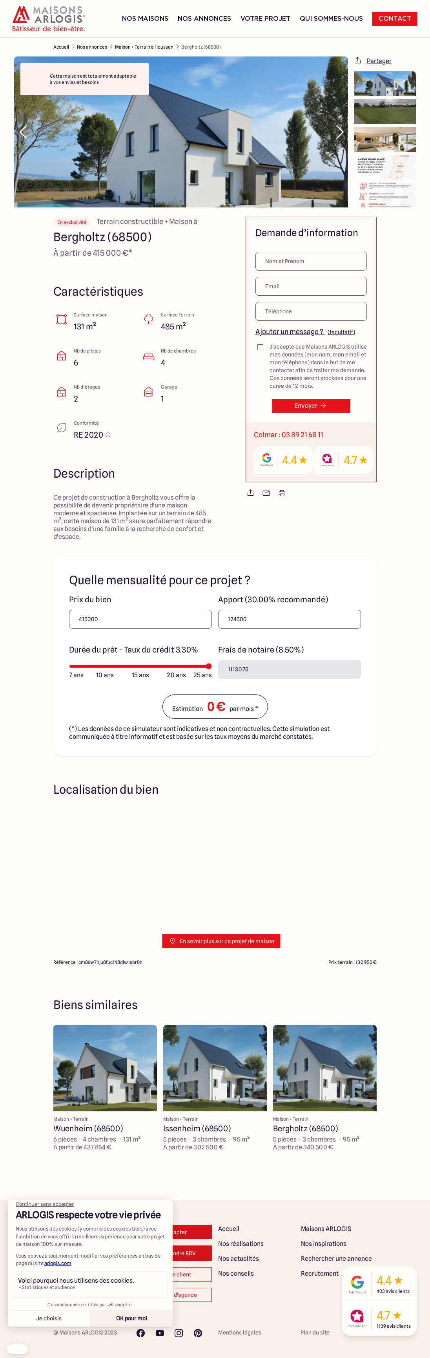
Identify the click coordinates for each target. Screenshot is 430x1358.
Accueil (61, 47)
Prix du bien (90, 599)
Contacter (174, 1232)
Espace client (174, 1274)
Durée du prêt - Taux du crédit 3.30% (133, 649)
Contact (395, 19)
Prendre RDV (174, 1253)
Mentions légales (239, 1332)
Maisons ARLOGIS (326, 1229)
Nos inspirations (323, 1243)
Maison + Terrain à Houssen (144, 47)
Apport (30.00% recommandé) (273, 599)
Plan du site (315, 1332)
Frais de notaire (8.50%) (261, 649)
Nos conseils (236, 1273)
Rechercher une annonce (336, 1258)
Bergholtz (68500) (200, 47)
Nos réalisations (241, 1243)
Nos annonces (92, 47)
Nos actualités (238, 1258)
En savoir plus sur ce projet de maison (221, 941)
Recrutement (320, 1273)
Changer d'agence (174, 1295)
